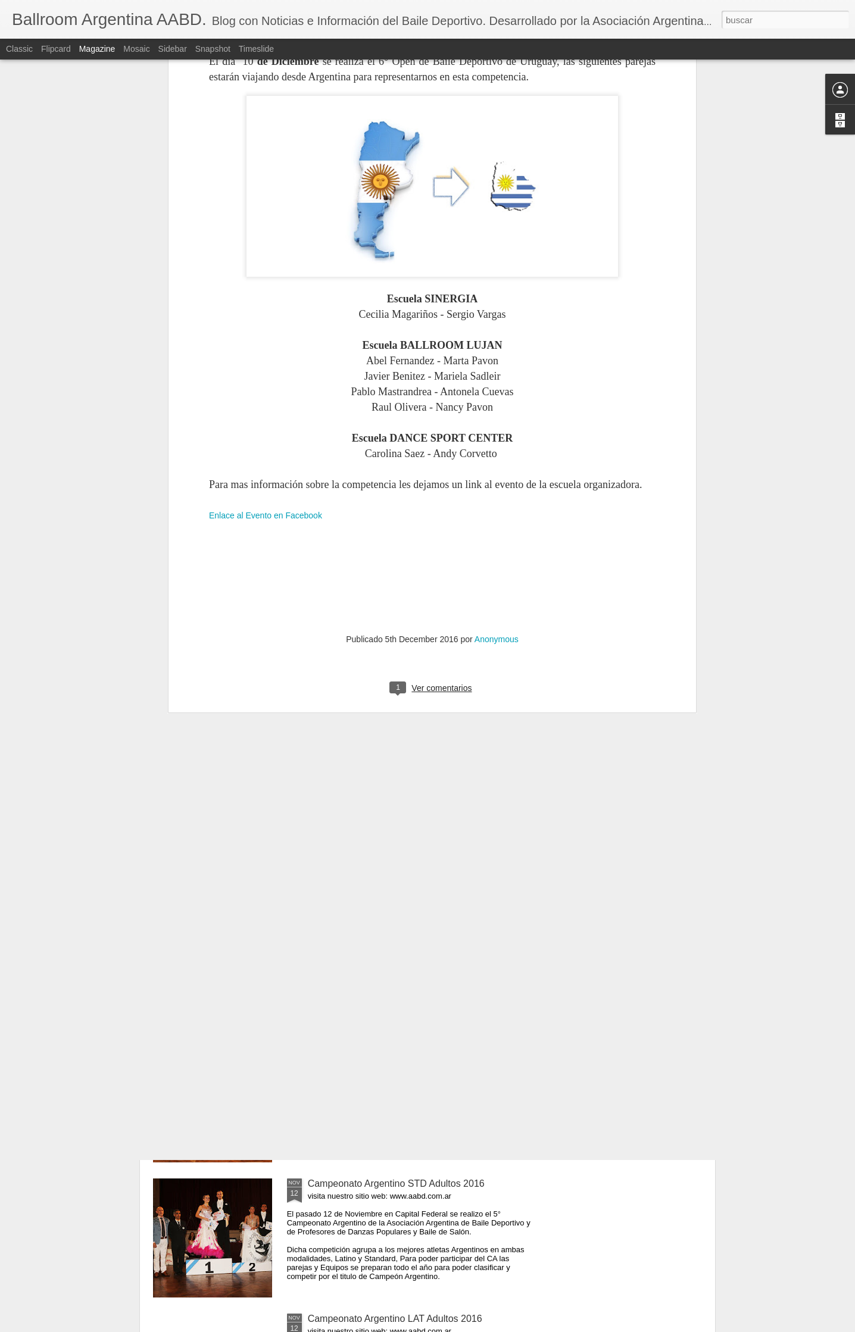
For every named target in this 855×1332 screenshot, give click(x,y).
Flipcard (56, 49)
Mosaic (136, 49)
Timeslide (256, 49)
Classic (19, 49)
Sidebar (172, 49)
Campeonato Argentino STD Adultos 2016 (396, 1183)
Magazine (97, 49)
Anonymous (497, 443)
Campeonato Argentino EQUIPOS (379, 913)
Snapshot (212, 49)
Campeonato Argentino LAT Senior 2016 (393, 1048)
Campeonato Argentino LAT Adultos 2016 (395, 1319)
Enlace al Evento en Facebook (265, 319)
